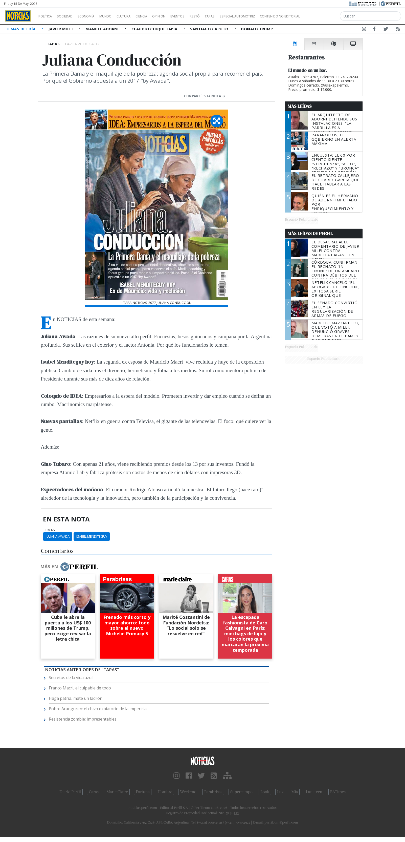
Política (47, 16)
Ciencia (159, 16)
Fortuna (143, 792)
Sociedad (70, 16)
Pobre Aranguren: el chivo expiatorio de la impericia (98, 708)
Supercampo (241, 792)
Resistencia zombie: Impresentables (83, 719)
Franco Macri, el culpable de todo (80, 688)
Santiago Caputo (210, 28)
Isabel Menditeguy (91, 536)
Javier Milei (61, 28)
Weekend (188, 792)
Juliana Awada (58, 536)
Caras (94, 792)
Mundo (117, 16)
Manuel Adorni (102, 28)
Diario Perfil (70, 792)
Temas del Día (21, 28)
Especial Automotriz (271, 16)
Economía (94, 16)
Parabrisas (213, 792)
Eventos (201, 16)
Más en (69, 566)
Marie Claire (117, 792)
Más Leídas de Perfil (310, 233)
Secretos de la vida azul (71, 677)
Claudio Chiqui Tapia (154, 28)
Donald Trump (257, 28)
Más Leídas (300, 106)
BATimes (338, 792)
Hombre (165, 792)
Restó (221, 16)
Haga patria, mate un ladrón (75, 698)
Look (264, 792)
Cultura (138, 16)
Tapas (238, 16)
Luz (280, 792)
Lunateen (314, 792)
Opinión (179, 16)
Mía (294, 792)
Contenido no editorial (323, 16)
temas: (49, 530)
